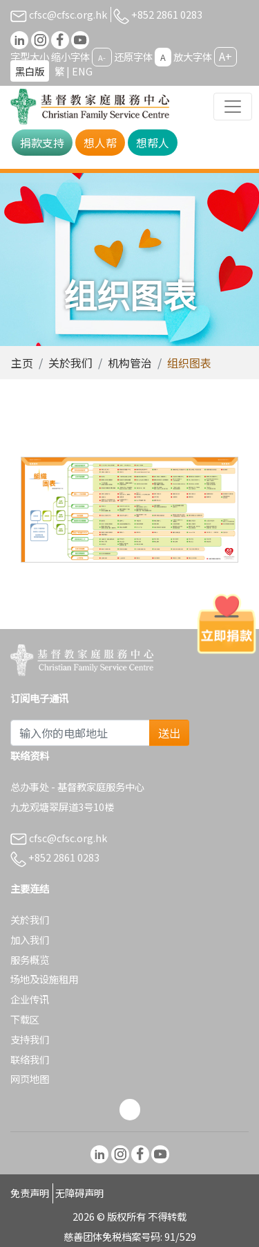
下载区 (24, 1019)
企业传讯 (29, 999)
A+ (225, 56)
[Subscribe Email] (80, 733)
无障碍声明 (79, 1192)
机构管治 (130, 362)
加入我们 (29, 939)
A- (102, 57)
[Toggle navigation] (232, 106)
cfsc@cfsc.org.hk (58, 14)
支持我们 (29, 1039)
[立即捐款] (226, 623)
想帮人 (152, 142)
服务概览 (29, 959)
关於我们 (70, 362)
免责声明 (29, 1192)
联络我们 (29, 1059)
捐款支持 (42, 142)
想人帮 (100, 142)
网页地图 (29, 1078)
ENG (82, 71)
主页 (22, 362)
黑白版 (29, 71)
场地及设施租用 (44, 979)
